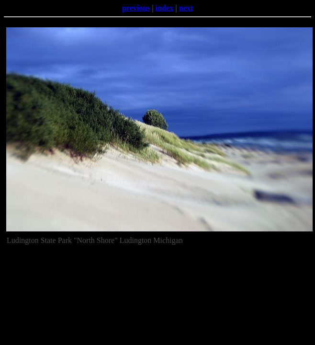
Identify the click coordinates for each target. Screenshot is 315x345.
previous (136, 8)
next (186, 8)
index (164, 8)
